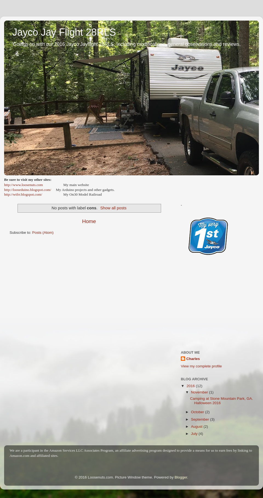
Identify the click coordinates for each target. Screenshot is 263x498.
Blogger (181, 477)
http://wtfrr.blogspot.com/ (23, 194)
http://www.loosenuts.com (23, 185)
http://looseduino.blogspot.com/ (27, 190)
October (198, 412)
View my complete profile (201, 366)
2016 (191, 386)
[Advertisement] (217, 308)
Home (89, 221)
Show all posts (113, 208)
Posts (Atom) (43, 232)
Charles (193, 359)
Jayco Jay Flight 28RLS (64, 32)
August (197, 426)
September (200, 419)
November (200, 392)
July (195, 434)
